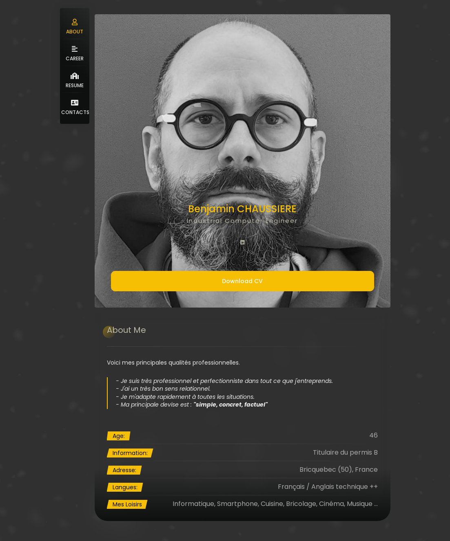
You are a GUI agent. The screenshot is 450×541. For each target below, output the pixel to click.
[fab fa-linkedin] (242, 242)
